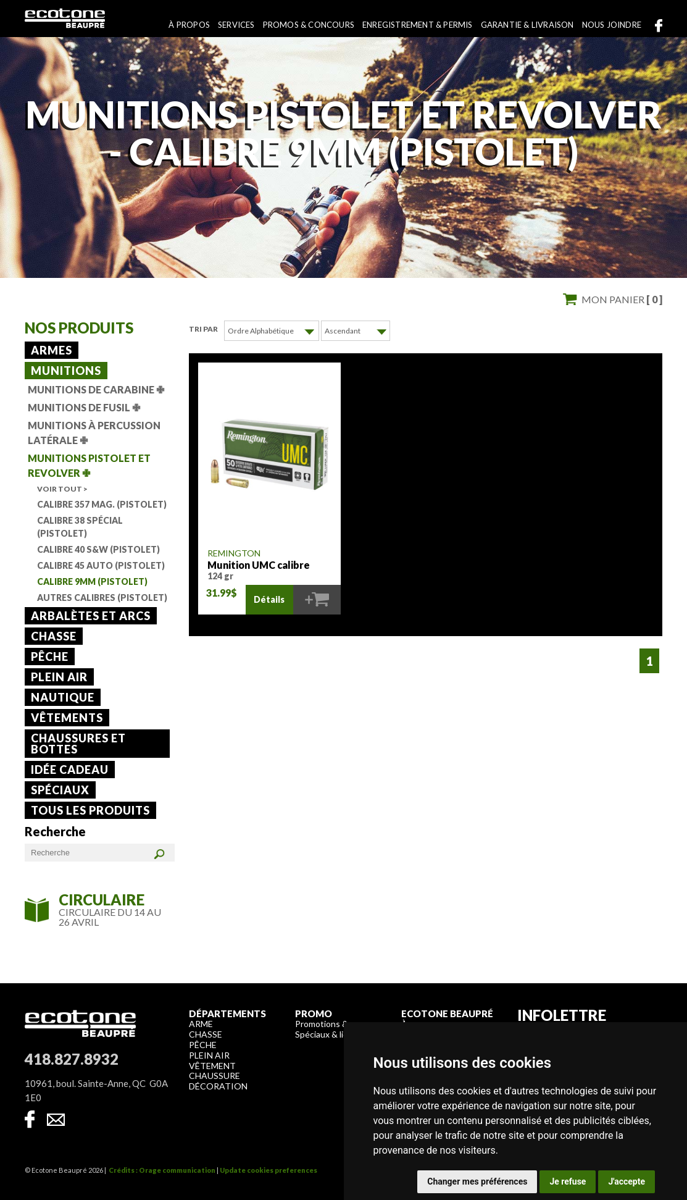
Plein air (59, 677)
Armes (51, 350)
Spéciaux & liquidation (337, 1034)
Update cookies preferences (268, 1170)
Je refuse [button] (567, 1181)
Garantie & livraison (527, 25)
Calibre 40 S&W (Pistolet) (98, 549)
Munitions (66, 370)
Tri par (203, 329)
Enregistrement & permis (417, 25)
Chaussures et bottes (78, 743)
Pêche (50, 656)
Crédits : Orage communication (162, 1170)
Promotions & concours (340, 1023)
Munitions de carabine (96, 389)
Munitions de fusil (84, 407)
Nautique (62, 697)
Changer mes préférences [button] (477, 1181)
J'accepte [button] (626, 1181)
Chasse (54, 636)
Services (236, 25)
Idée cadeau (70, 769)
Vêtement (212, 1065)
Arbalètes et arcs (91, 616)
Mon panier (621, 299)
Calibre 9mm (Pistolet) (92, 581)
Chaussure (214, 1075)
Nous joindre (611, 25)
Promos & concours (308, 25)
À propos (189, 25)
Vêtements (67, 717)
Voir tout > (62, 488)
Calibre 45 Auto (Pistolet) (101, 565)
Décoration (218, 1086)
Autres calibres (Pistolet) (102, 597)
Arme (201, 1023)
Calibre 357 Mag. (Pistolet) (102, 504)
